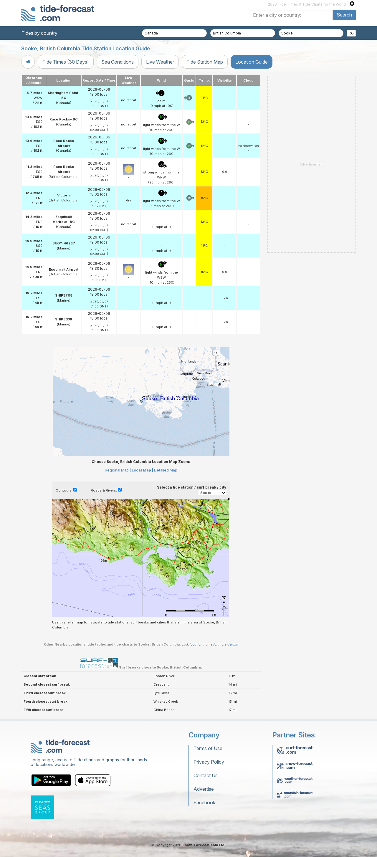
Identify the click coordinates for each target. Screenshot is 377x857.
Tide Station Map (204, 62)
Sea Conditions (117, 62)
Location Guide (251, 62)
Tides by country (39, 33)
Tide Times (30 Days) (65, 62)
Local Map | (142, 470)
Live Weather (160, 62)
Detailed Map (165, 470)
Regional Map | (118, 470)
